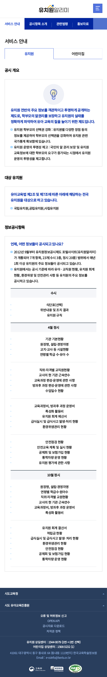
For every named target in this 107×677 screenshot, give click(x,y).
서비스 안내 (12, 23)
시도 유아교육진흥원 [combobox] (17, 605)
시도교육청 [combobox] (11, 593)
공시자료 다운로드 (53, 626)
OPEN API (53, 621)
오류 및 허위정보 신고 (53, 616)
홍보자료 (83, 23)
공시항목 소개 (38, 23)
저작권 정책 (53, 631)
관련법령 (62, 23)
